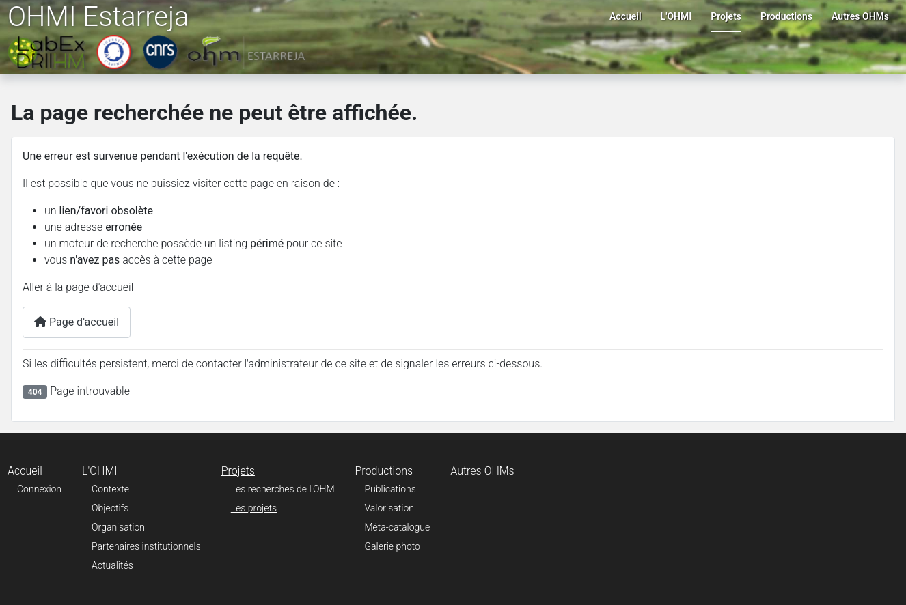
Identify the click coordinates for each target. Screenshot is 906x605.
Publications (390, 488)
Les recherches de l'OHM (283, 488)
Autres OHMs (860, 16)
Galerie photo (392, 546)
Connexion (39, 488)
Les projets (254, 508)
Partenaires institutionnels (146, 546)
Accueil (625, 16)
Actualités (112, 565)
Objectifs (110, 508)
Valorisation (389, 508)
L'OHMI (676, 16)
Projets (726, 16)
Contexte (110, 488)
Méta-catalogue (397, 527)
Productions (786, 16)
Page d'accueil (76, 321)
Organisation (118, 527)
